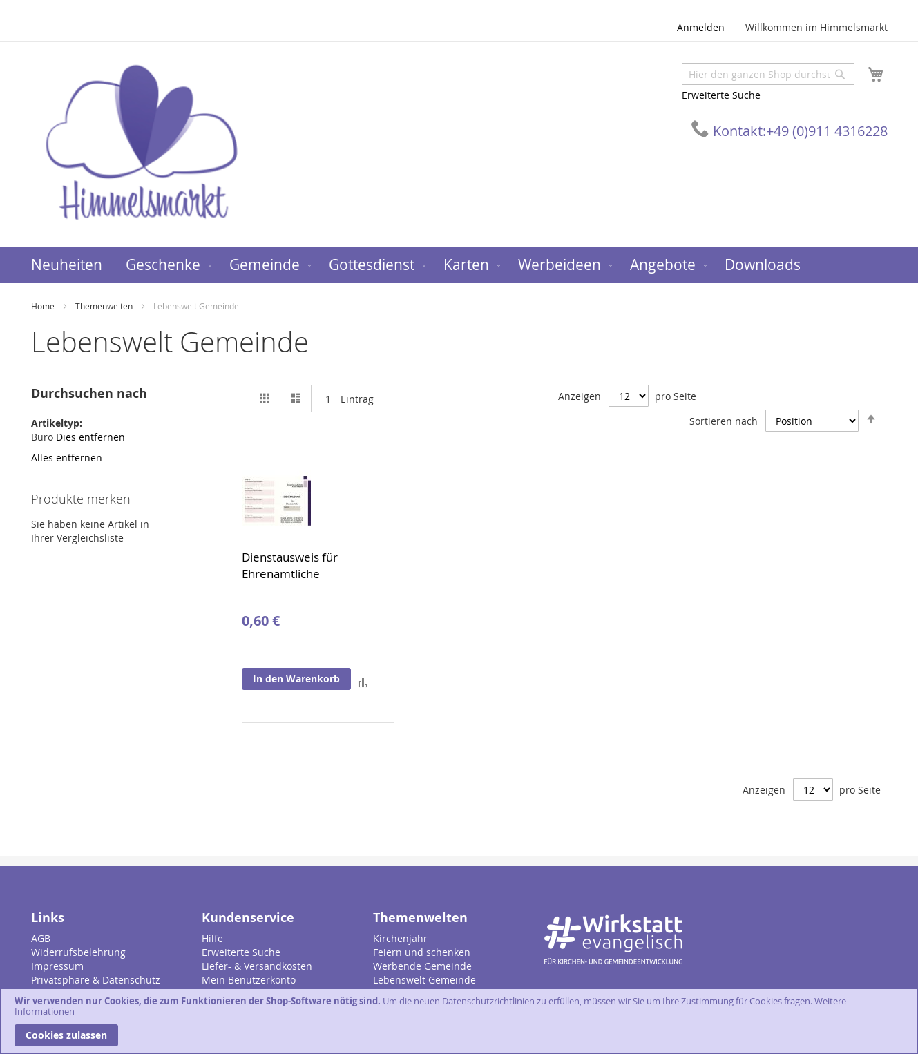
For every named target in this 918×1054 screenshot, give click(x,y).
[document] (459, 1021)
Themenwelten (105, 306)
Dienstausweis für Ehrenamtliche (290, 565)
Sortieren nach (723, 421)
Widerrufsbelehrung (78, 952)
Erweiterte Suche (721, 95)
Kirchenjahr (400, 938)
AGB (40, 938)
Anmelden (701, 27)
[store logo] (141, 143)
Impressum (57, 965)
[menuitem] (67, 265)
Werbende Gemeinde (422, 965)
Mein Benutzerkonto (249, 979)
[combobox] (768, 74)
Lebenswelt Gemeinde (424, 979)
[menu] (459, 265)
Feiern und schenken (421, 952)
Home (44, 306)
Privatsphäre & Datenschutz (95, 979)
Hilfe (212, 938)
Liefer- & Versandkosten (257, 965)
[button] (363, 682)
